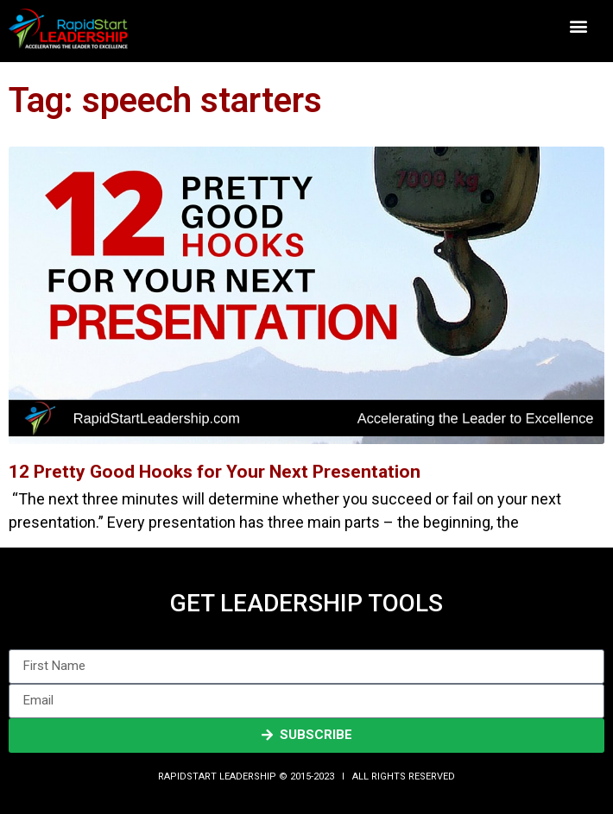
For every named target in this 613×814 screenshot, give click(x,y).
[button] (579, 26)
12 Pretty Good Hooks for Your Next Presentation (214, 471)
